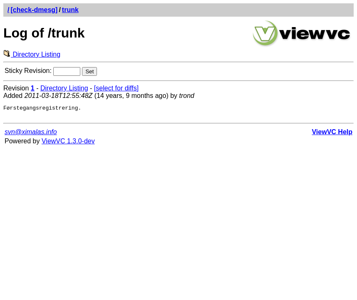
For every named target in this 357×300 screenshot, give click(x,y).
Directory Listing (31, 54)
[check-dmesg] (33, 9)
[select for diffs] (116, 88)
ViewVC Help (332, 134)
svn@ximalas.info (31, 134)
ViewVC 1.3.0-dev (68, 143)
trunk (70, 9)
